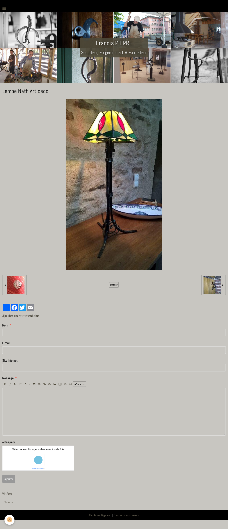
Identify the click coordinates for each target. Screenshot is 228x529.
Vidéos (8, 502)
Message (8, 378)
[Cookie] (9, 520)
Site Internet (9, 361)
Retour (114, 285)
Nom (5, 325)
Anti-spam (8, 442)
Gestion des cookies (126, 515)
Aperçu (79, 384)
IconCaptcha (37, 469)
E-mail (6, 343)
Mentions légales (99, 515)
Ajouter (8, 479)
